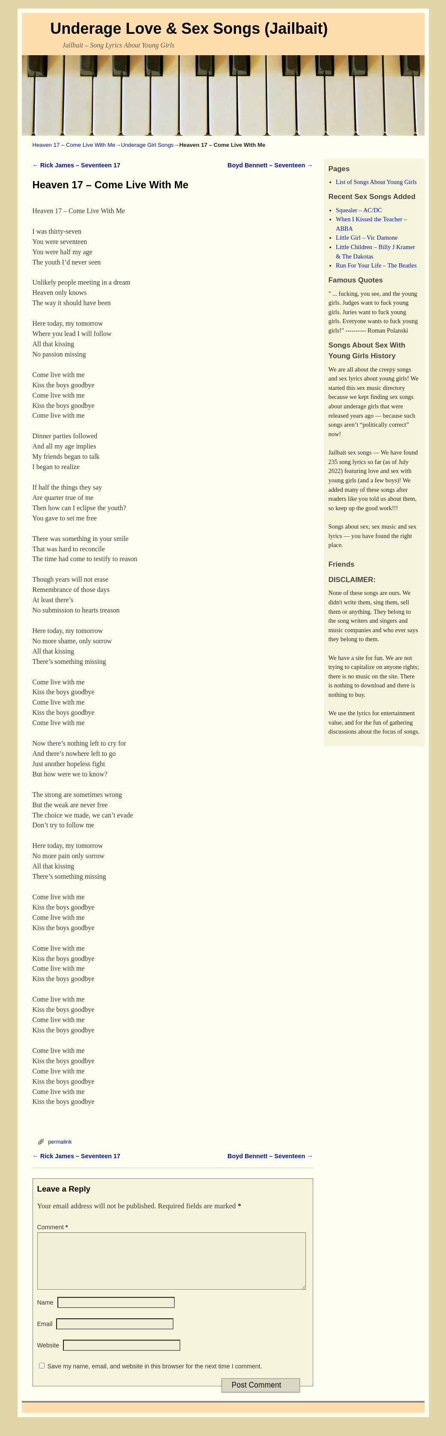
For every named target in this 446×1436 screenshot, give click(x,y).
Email (45, 1334)
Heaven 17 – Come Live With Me (74, 145)
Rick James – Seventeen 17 (76, 165)
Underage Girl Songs (147, 145)
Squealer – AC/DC (359, 210)
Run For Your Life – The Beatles (376, 265)
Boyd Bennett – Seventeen (270, 165)
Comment (53, 1227)
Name (45, 1312)
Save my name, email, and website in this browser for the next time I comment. (155, 1376)
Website (48, 1355)
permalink (60, 1142)
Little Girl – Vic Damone (367, 237)
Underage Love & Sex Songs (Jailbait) (189, 28)
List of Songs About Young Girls (376, 181)
